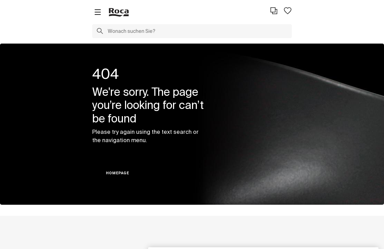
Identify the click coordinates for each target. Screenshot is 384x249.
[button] (100, 32)
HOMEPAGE (117, 173)
